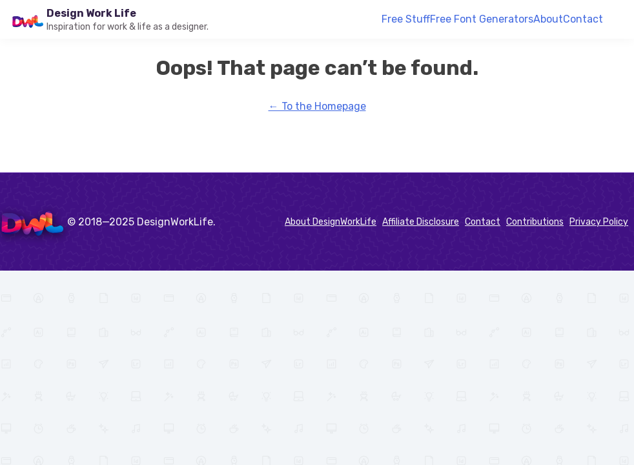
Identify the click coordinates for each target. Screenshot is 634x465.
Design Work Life (91, 13)
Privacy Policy (598, 221)
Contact (583, 19)
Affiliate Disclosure (420, 221)
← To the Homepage (317, 106)
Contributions (535, 221)
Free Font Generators (481, 19)
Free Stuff (406, 19)
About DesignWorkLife (330, 221)
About (548, 19)
